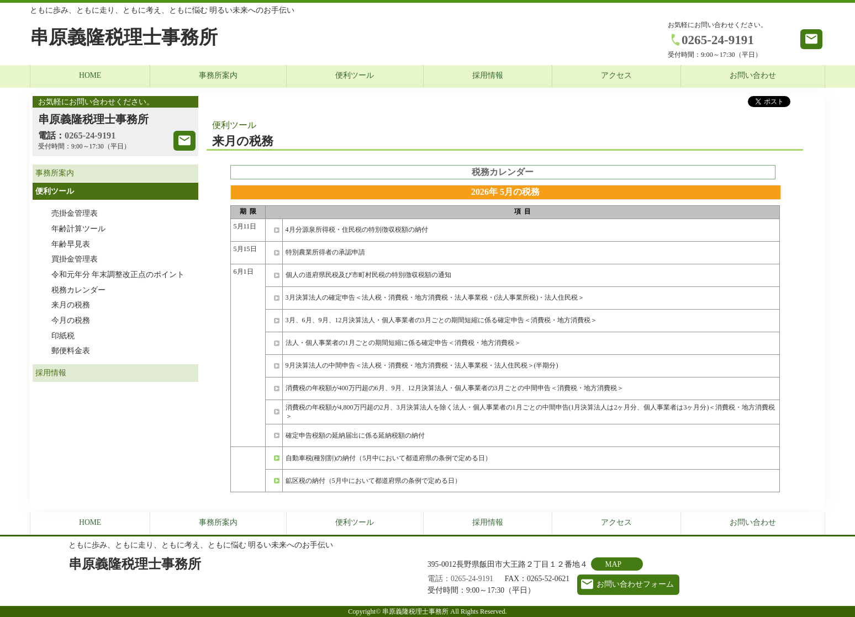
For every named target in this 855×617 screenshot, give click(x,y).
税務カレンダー (78, 290)
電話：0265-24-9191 (460, 579)
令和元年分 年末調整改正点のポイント (117, 274)
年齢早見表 (70, 244)
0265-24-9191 (718, 40)
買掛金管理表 (74, 259)
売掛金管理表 (74, 213)
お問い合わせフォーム (635, 584)
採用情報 (487, 75)
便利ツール (354, 75)
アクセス (616, 75)
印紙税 (63, 336)
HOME (90, 75)
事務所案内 (218, 75)
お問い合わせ (753, 75)
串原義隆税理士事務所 (124, 37)
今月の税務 (70, 320)
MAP (613, 564)
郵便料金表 (70, 351)
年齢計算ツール (78, 229)
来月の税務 (70, 305)
